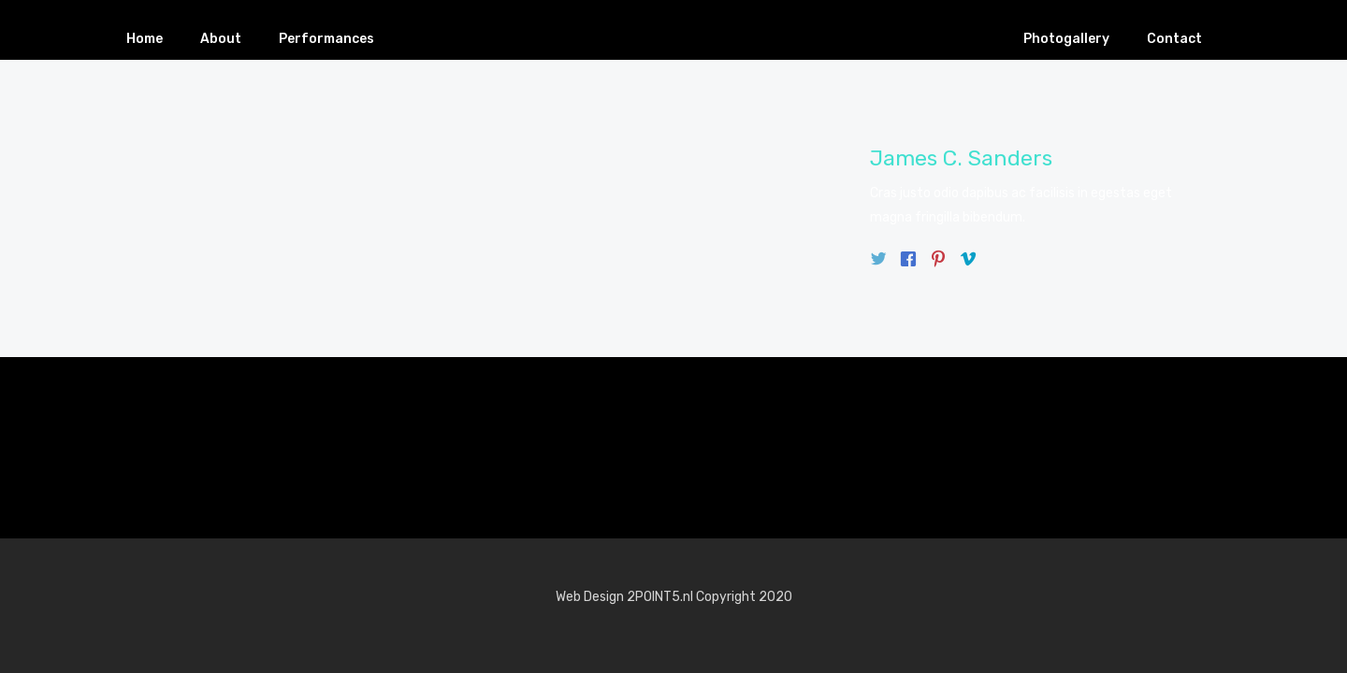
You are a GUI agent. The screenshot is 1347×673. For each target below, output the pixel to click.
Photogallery (1066, 39)
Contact (1174, 39)
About (220, 39)
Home (144, 39)
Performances (326, 39)
